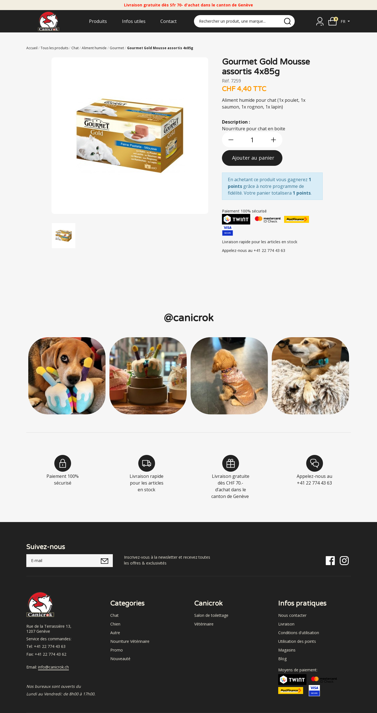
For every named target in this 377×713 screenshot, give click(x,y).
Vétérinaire (204, 624)
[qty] (252, 139)
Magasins (287, 650)
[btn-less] (231, 140)
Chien (115, 624)
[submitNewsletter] (104, 560)
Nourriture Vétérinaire (129, 641)
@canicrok (189, 318)
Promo (116, 650)
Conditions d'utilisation (298, 632)
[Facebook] (330, 560)
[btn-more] (273, 140)
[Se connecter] (320, 21)
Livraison (286, 624)
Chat (114, 615)
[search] (287, 21)
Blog (282, 658)
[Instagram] (344, 560)
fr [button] (343, 21)
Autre (115, 632)
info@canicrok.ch (53, 667)
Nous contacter (292, 615)
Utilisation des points (297, 641)
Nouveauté (120, 658)
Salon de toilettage (211, 615)
